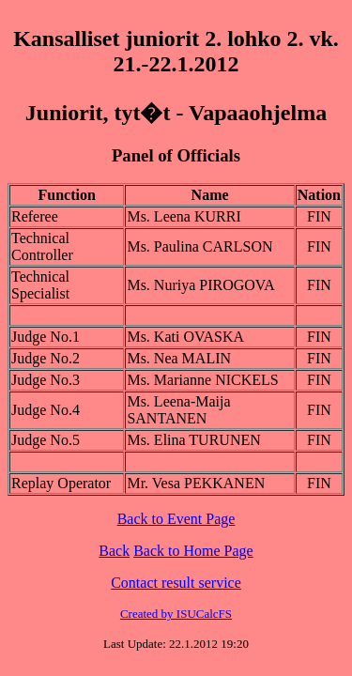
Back (114, 551)
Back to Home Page (193, 551)
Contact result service (176, 583)
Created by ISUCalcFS (176, 614)
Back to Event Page (176, 519)
